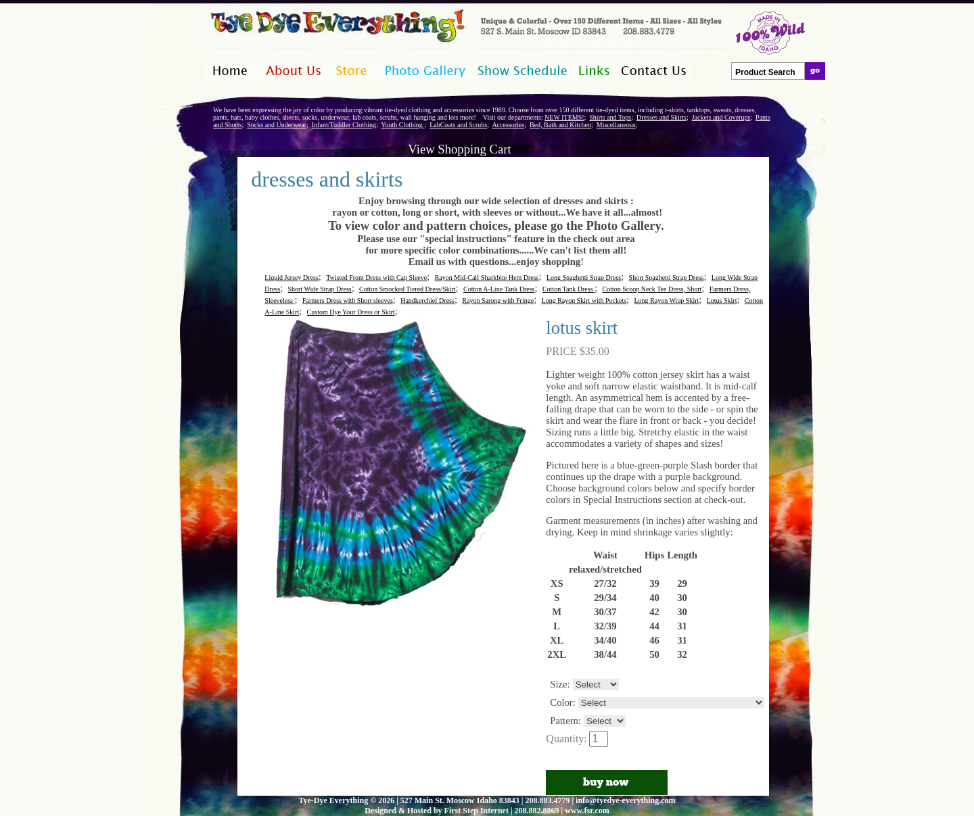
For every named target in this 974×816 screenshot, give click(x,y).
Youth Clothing (402, 124)
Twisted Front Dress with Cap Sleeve (376, 277)
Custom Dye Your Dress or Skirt (351, 312)
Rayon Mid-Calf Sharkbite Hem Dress (487, 277)
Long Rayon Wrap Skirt (666, 300)
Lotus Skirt (722, 300)
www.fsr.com (587, 810)
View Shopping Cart (459, 149)
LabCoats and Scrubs (458, 124)
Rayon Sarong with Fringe (498, 300)
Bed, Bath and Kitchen (560, 124)
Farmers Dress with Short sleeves (347, 300)
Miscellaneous (616, 124)
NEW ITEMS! (564, 117)
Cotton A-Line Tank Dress (499, 289)
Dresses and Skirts (661, 117)
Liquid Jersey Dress (291, 277)
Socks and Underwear (276, 124)
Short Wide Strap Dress (320, 289)
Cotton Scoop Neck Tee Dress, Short (652, 289)
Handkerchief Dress (427, 300)
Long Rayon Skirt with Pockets (584, 300)
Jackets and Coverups (721, 117)
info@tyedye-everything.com (625, 800)
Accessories (508, 124)
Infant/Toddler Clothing (344, 124)
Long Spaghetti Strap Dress (584, 277)
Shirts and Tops (610, 117)
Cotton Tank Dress (568, 289)
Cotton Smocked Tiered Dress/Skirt (407, 289)
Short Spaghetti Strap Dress (666, 277)
